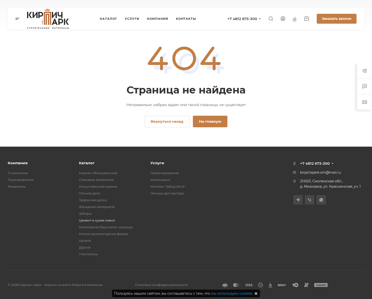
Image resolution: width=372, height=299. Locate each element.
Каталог (87, 163)
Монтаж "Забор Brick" (168, 186)
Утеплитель (88, 254)
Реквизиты (17, 186)
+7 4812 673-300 (242, 18)
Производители (21, 180)
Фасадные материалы (97, 207)
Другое (85, 247)
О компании (18, 173)
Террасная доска (93, 200)
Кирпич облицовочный (98, 173)
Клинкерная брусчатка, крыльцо (106, 227)
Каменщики (160, 180)
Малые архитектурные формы (103, 234)
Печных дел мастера (167, 193)
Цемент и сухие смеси (97, 220)
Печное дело (89, 193)
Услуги (157, 163)
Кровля (85, 240)
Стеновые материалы (96, 180)
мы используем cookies (231, 293)
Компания (18, 163)
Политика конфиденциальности (161, 285)
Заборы (85, 213)
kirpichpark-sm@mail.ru (320, 172)
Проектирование (164, 173)
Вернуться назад (167, 121)
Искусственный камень (98, 186)
